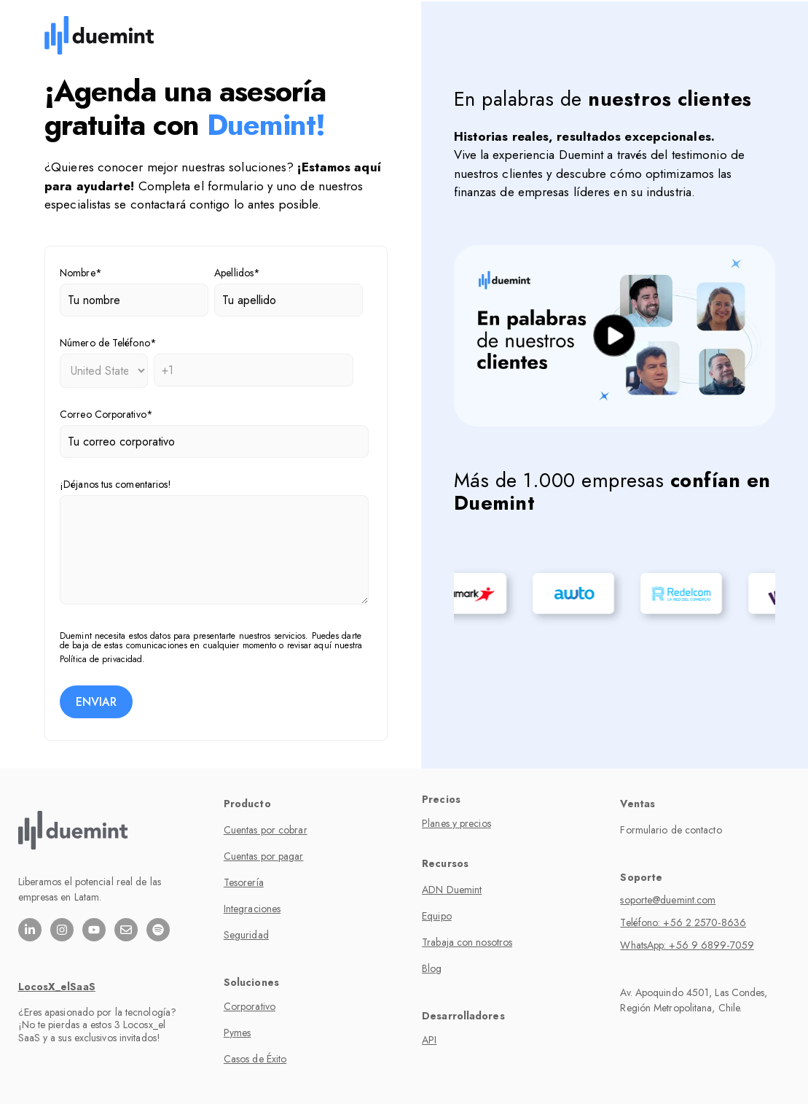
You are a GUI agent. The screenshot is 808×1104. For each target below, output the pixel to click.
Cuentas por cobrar (265, 830)
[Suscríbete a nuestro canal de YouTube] (94, 929)
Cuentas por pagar (264, 856)
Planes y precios (456, 823)
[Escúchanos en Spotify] (158, 929)
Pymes (237, 1032)
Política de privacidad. (102, 659)
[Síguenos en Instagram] (62, 929)
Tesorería (244, 882)
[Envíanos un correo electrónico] (126, 929)
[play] (615, 336)
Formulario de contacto (670, 830)
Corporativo (249, 1006)
